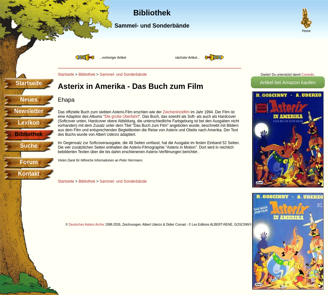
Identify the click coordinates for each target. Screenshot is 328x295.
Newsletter (28, 111)
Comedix (307, 74)
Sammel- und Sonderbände (123, 74)
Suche (28, 146)
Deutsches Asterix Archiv (86, 224)
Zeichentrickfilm (176, 112)
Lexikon (29, 122)
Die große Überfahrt (122, 116)
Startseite (28, 83)
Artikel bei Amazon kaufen (287, 82)
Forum (29, 162)
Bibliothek (86, 74)
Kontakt (29, 173)
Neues (28, 99)
